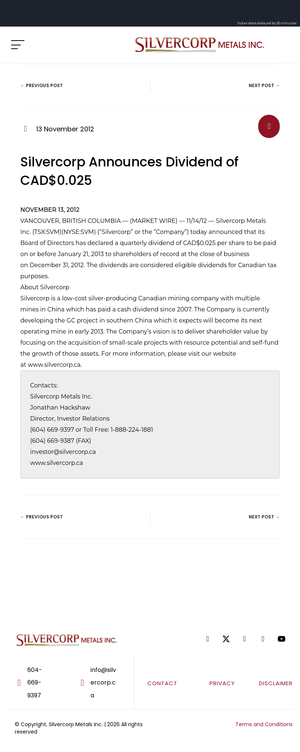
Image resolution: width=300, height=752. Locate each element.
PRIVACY (222, 683)
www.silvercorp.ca (54, 364)
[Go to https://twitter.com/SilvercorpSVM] (226, 638)
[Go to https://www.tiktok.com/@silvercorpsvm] (263, 638)
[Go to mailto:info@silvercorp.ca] (102, 683)
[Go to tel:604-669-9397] (36, 683)
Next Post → (264, 85)
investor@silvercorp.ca (63, 451)
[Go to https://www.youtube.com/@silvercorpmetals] (281, 638)
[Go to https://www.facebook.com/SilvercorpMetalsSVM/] (207, 638)
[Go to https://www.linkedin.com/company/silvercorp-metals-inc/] (244, 638)
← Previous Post (41, 85)
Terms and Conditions (264, 724)
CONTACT (162, 683)
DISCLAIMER (276, 683)
